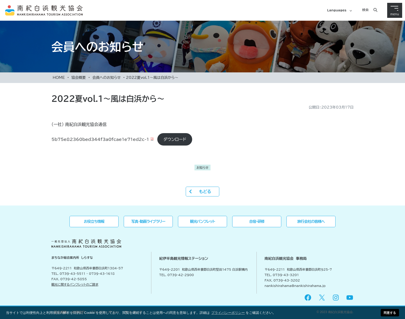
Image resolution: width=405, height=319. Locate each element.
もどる (205, 191)
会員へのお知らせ (106, 77)
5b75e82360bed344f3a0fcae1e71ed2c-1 (100, 139)
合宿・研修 (256, 221)
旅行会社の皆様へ (311, 221)
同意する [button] (390, 312)
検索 (365, 9)
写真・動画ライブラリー (148, 221)
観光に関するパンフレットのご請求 (74, 284)
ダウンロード (174, 139)
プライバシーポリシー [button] (228, 313)
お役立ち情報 (94, 221)
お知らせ (202, 167)
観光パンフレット (202, 221)
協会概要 (78, 77)
